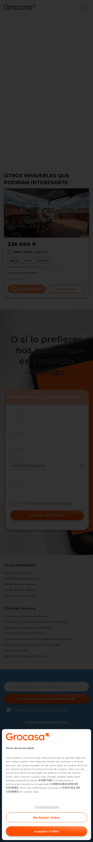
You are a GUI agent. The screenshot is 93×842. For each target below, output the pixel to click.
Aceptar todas (46, 831)
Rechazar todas (46, 817)
